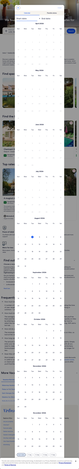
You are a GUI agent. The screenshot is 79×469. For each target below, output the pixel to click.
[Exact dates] (21, 454)
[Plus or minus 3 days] (45, 454)
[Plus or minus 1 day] (29, 454)
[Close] (75, 461)
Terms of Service (10, 465)
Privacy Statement (65, 463)
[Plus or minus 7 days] (52, 454)
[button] (39, 35)
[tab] (27, 13)
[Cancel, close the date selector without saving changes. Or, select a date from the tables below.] (18, 7)
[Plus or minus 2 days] (37, 454)
